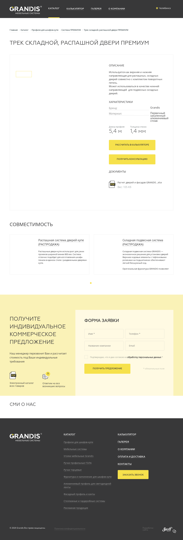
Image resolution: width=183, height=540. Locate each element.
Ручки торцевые (73, 469)
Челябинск (163, 8)
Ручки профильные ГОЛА (78, 462)
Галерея (123, 442)
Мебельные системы (75, 449)
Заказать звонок (133, 475)
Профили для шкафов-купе (78, 442)
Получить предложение (107, 369)
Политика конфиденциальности (69, 528)
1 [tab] (91, 283)
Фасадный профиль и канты (79, 494)
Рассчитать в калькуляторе (132, 145)
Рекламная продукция (76, 507)
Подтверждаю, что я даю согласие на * (126, 357)
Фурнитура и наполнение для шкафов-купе (88, 476)
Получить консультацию (132, 159)
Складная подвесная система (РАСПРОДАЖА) (143, 242)
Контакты (125, 464)
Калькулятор (127, 434)
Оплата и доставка (131, 457)
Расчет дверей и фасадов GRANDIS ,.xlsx (140, 182)
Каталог (69, 434)
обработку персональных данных (144, 357)
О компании (126, 449)
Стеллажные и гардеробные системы (84, 501)
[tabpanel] (49, 254)
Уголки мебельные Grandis (79, 456)
